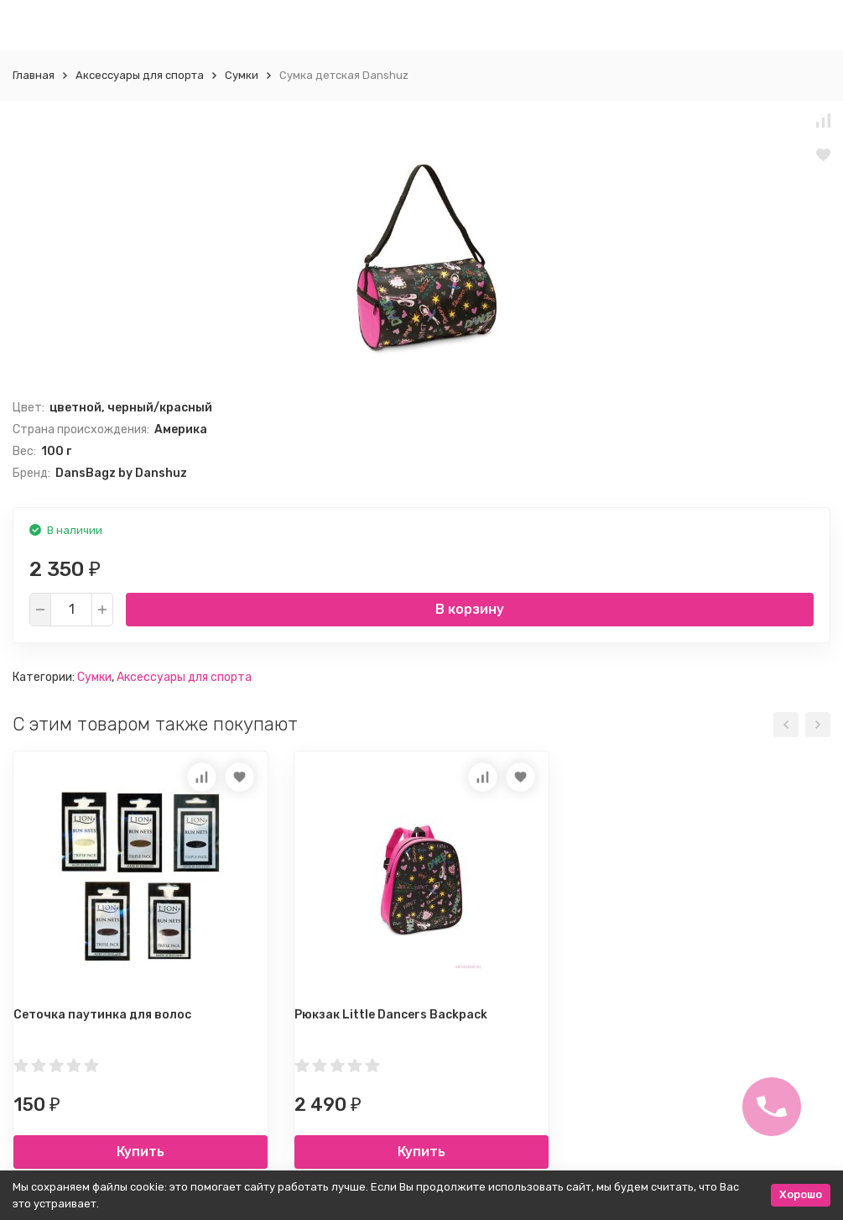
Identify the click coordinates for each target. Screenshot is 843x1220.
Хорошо (800, 1194)
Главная (34, 75)
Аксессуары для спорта (139, 75)
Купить (140, 1152)
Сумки (241, 75)
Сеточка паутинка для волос (102, 1015)
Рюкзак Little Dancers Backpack (390, 1015)
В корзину (469, 609)
